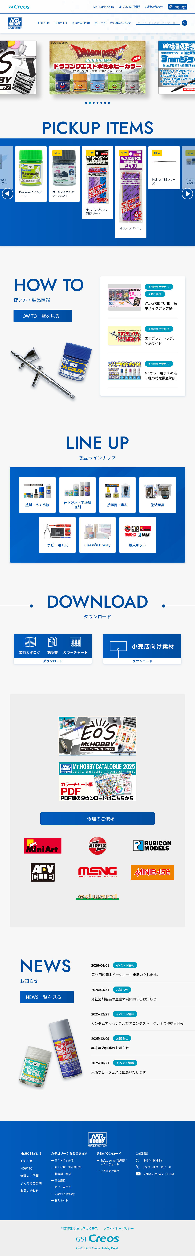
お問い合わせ (154, 6)
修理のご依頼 (81, 22)
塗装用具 (60, 1180)
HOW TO (60, 22)
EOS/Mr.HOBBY (152, 1160)
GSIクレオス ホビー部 (157, 1167)
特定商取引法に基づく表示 (79, 1228)
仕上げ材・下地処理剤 (68, 1167)
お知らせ (44, 22)
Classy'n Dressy (64, 1194)
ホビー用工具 (63, 1187)
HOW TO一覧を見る (39, 316)
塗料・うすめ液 (64, 1160)
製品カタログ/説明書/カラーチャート (113, 1162)
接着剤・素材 (63, 1174)
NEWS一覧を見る (43, 997)
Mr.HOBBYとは (103, 6)
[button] (7, 193)
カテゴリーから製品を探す (69, 1153)
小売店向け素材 (110, 1171)
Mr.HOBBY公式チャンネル (159, 1174)
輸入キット (61, 1200)
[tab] (86, 103)
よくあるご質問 (129, 6)
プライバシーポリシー (118, 1228)
